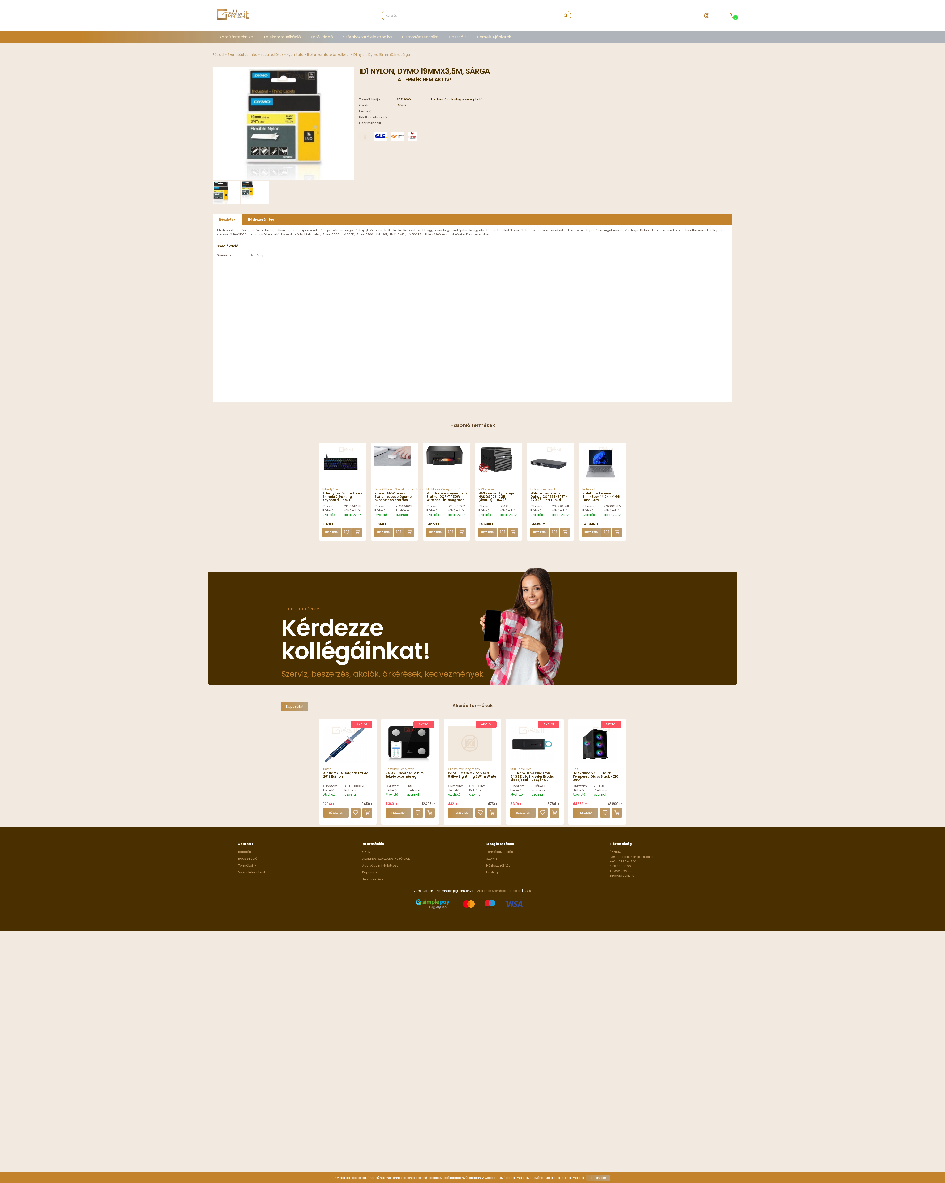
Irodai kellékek (272, 54)
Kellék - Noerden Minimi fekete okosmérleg (405, 780)
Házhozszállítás (498, 870)
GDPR (527, 896)
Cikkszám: (329, 511)
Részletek (331, 537)
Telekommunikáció (282, 37)
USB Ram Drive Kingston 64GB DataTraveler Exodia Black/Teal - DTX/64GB (532, 782)
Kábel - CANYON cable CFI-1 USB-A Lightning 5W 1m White (472, 780)
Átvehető (380, 520)
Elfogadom (598, 1177)
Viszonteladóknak (252, 877)
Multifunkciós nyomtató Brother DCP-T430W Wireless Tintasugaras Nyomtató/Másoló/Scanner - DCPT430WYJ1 (449, 505)
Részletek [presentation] (227, 225)
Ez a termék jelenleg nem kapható (456, 99)
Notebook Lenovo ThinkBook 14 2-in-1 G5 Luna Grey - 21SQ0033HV (601, 503)
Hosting (492, 877)
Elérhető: (328, 516)
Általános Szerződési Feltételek (386, 864)
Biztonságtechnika (420, 37)
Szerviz (491, 864)
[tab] (227, 224)
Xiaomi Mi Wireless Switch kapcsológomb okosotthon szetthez (393, 502)
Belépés (244, 857)
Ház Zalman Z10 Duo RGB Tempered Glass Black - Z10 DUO (595, 782)
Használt (457, 37)
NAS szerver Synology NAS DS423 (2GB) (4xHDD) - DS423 (496, 502)
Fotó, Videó (322, 37)
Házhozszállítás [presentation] (261, 225)
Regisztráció (247, 864)
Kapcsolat (295, 711)
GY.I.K (366, 857)
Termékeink (247, 870)
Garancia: (224, 261)
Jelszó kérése (373, 884)
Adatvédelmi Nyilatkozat (380, 870)
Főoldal (218, 54)
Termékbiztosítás (499, 857)
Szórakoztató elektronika (367, 37)
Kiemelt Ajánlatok (493, 37)
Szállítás (328, 520)
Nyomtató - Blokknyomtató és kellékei (318, 54)
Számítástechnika (235, 37)
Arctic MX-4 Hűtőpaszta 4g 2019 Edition (346, 780)
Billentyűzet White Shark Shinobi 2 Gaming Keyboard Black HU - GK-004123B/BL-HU (342, 503)
